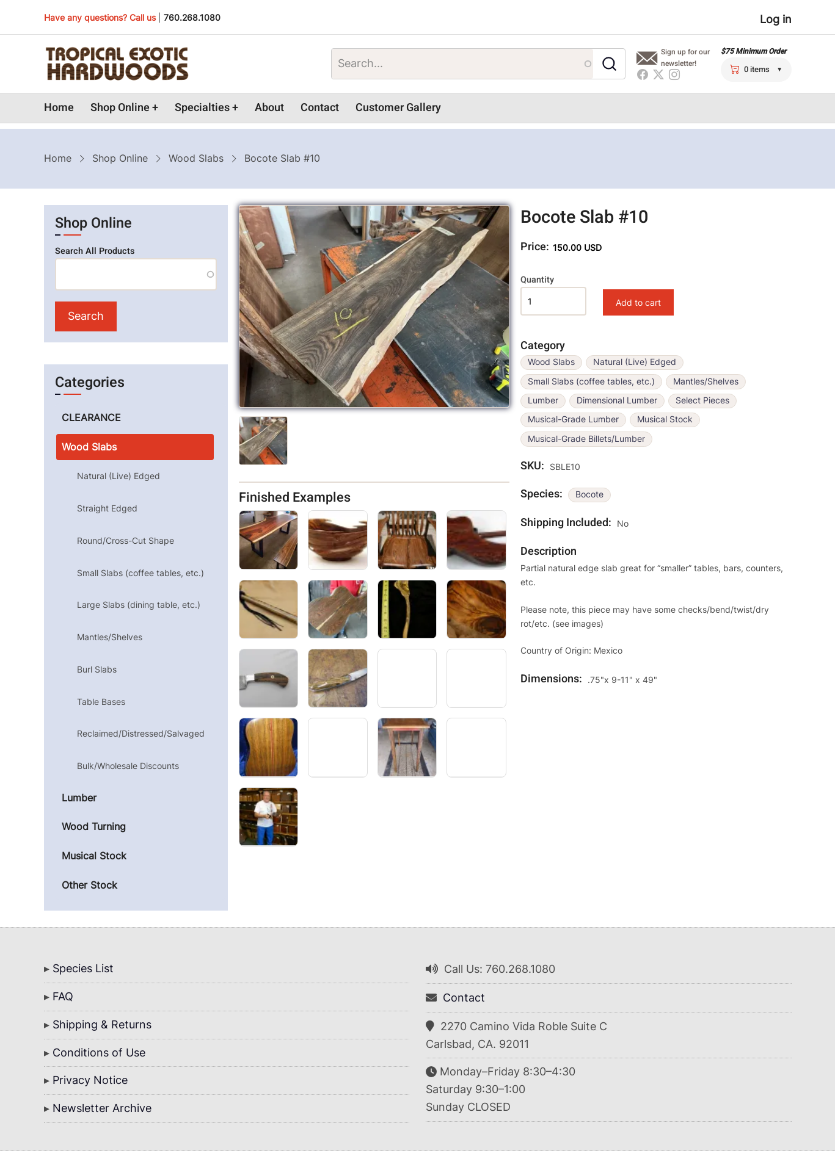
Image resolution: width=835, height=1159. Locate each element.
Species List (83, 968)
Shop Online (120, 107)
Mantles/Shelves (705, 381)
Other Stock (89, 885)
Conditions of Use (99, 1052)
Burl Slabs (97, 669)
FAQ (63, 996)
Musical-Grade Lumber (573, 419)
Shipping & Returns (102, 1024)
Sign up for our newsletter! (685, 57)
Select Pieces (702, 400)
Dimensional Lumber (617, 400)
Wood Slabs (196, 158)
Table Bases (101, 701)
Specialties (202, 107)
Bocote (589, 494)
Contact (320, 107)
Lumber (543, 400)
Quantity (537, 279)
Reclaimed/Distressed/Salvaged (141, 733)
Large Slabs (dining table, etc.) (138, 604)
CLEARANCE (91, 417)
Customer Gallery (398, 107)
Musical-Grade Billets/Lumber (586, 439)
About (269, 107)
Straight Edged (107, 508)
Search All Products (94, 251)
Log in (776, 19)
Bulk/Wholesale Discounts (128, 765)
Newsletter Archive (102, 1108)
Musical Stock (665, 419)
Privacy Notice (90, 1080)
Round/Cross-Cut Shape (125, 540)
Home (59, 107)
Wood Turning (94, 826)
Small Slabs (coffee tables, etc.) (591, 381)
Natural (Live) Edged (634, 362)
